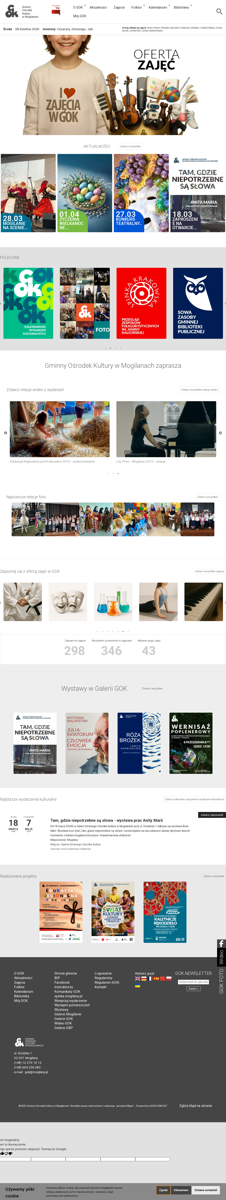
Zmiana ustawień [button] (205, 1190)
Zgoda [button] (163, 1190)
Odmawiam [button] (181, 1190)
